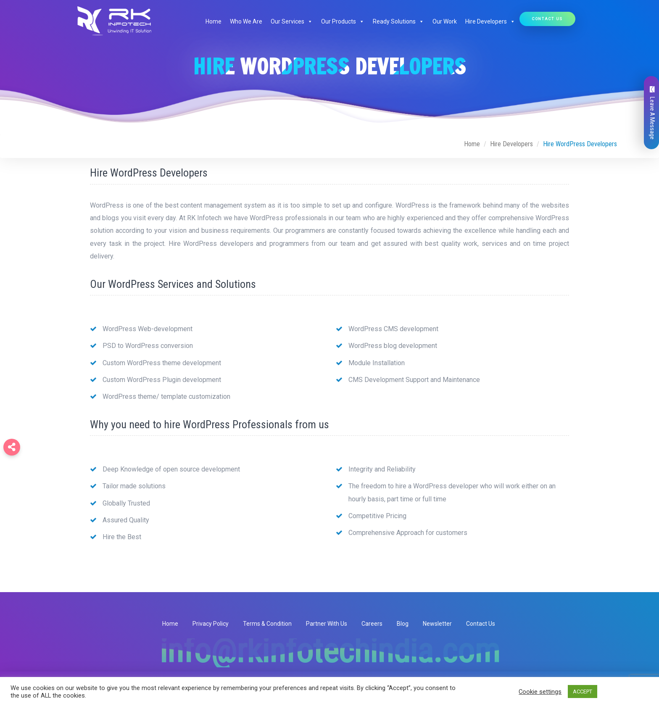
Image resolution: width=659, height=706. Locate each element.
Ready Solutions (398, 21)
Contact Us (547, 18)
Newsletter (437, 623)
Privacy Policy (210, 623)
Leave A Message (652, 113)
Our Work (444, 21)
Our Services (292, 21)
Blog (403, 623)
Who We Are (246, 21)
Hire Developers (490, 21)
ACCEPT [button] (582, 691)
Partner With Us (326, 623)
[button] (308, 21)
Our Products (342, 21)
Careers (371, 623)
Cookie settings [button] (540, 691)
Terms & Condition (267, 623)
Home (213, 21)
